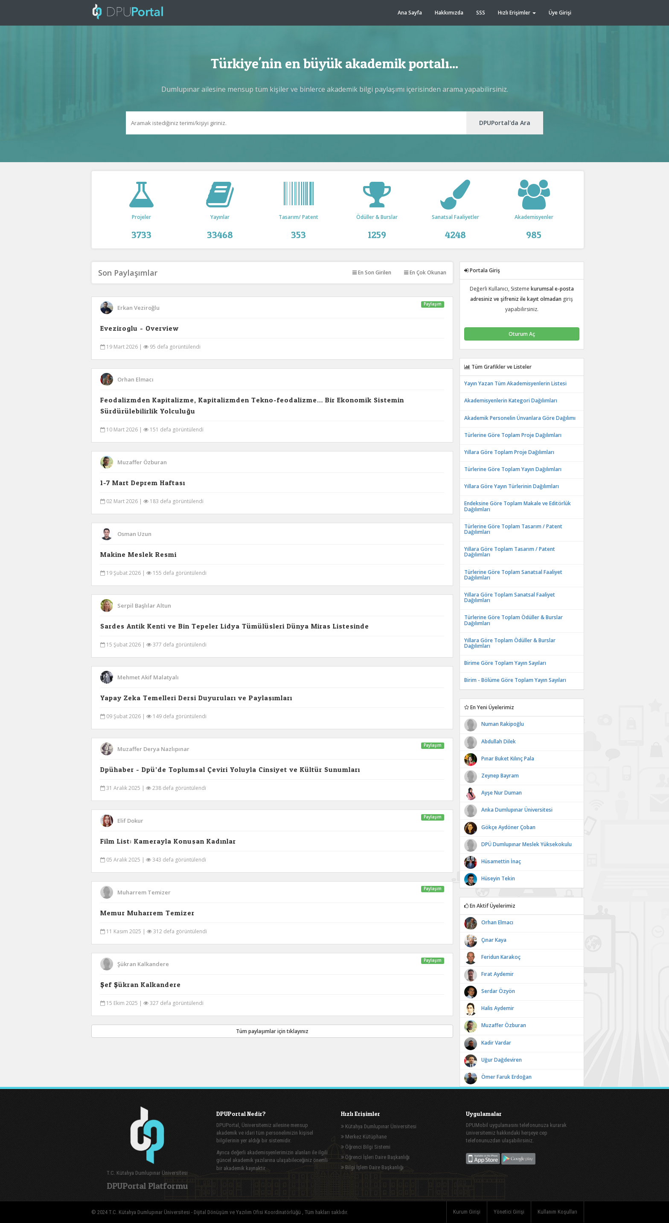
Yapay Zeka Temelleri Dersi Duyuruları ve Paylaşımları (196, 697)
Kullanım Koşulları (557, 1211)
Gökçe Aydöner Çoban (508, 827)
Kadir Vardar (496, 1042)
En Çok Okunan (425, 272)
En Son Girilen (371, 272)
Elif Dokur (130, 820)
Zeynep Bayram (500, 775)
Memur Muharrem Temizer (147, 913)
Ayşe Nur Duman (501, 792)
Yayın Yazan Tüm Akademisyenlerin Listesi (515, 383)
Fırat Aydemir (497, 974)
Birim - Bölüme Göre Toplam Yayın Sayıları (515, 680)
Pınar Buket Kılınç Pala (507, 758)
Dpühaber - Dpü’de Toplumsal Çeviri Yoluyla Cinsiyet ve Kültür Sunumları (230, 769)
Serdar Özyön (498, 991)
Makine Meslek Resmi (138, 554)
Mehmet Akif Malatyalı (148, 677)
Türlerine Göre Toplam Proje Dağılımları (512, 435)
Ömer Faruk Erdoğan (506, 1076)
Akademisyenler (534, 220)
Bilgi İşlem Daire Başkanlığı (372, 1167)
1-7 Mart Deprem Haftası (142, 482)
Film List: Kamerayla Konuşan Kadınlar (168, 841)
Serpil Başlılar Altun (144, 605)
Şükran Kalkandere (143, 964)
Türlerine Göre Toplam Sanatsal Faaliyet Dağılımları (513, 574)
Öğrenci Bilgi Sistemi (365, 1147)
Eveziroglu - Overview (139, 328)
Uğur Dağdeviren (501, 1059)
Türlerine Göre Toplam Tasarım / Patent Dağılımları (513, 529)
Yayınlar (220, 220)
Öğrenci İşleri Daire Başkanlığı (375, 1157)
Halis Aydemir (497, 1008)
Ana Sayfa (410, 12)
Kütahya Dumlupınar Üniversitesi (378, 1126)
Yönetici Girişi (509, 1211)
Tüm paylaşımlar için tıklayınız (272, 1031)
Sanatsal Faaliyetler (455, 220)
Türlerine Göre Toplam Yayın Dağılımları (512, 469)
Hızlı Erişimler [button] (517, 12)
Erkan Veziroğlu (138, 308)
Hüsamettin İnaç (501, 861)
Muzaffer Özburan (142, 462)
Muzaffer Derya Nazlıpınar (153, 749)
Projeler (142, 220)
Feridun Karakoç (501, 957)
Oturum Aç (522, 334)
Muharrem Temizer (144, 892)
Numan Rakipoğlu (502, 724)
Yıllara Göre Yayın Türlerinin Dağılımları (511, 486)
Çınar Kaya (493, 939)
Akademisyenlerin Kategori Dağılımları (510, 400)
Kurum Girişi (466, 1211)
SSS (480, 12)
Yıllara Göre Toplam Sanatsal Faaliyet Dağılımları (509, 597)
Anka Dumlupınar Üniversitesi (517, 809)
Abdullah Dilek (498, 741)
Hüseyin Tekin (498, 878)
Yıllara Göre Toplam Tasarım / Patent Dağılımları (509, 551)
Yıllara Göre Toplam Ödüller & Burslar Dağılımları (510, 643)
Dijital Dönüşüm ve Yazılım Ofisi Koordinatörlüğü (248, 1212)
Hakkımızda (449, 12)
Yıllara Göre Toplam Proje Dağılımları (509, 452)
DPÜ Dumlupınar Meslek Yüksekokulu (526, 844)
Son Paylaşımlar (127, 273)
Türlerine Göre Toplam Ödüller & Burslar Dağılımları (513, 620)
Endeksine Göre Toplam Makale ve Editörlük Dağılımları (517, 506)
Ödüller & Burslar (377, 220)
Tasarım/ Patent (299, 220)
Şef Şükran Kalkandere (140, 984)
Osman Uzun (134, 534)
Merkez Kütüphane (364, 1136)
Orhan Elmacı (135, 379)
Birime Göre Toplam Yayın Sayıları (505, 663)
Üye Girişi (560, 12)
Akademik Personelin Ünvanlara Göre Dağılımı (520, 418)
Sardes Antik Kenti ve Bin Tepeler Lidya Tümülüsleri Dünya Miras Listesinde (234, 626)
